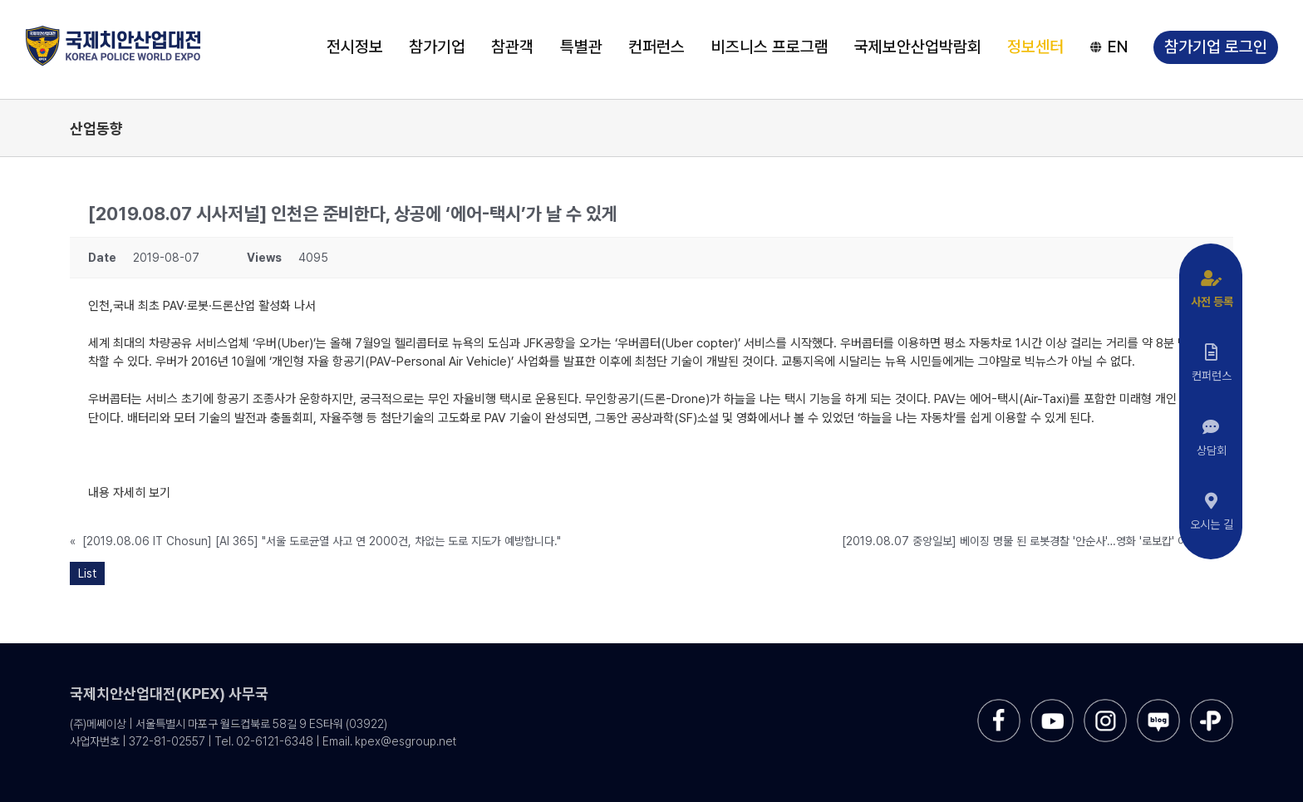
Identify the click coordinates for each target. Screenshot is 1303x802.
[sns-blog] (1158, 705)
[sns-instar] (1105, 705)
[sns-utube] (1052, 705)
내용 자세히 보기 (129, 492)
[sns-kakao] (1211, 705)
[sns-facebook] (998, 705)
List (87, 573)
